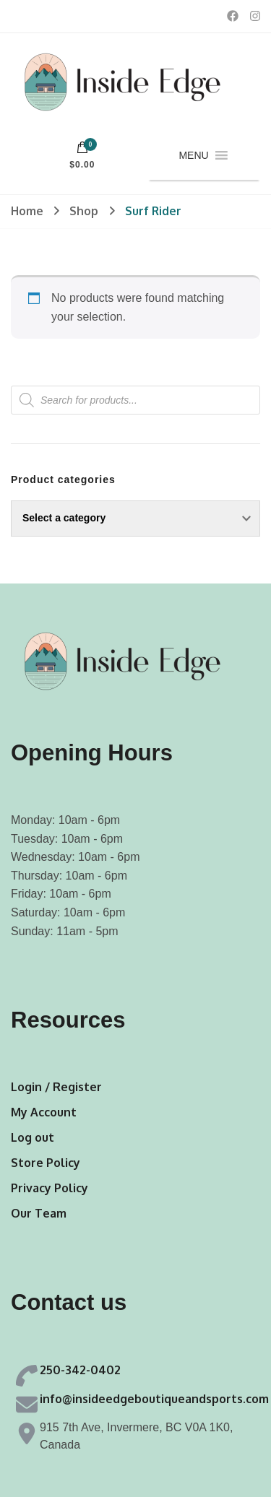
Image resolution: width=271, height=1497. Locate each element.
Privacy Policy (49, 1188)
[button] (193, 155)
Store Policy (45, 1162)
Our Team (38, 1213)
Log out (32, 1137)
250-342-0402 (80, 1370)
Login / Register (56, 1087)
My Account (44, 1112)
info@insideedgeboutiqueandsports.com (154, 1399)
